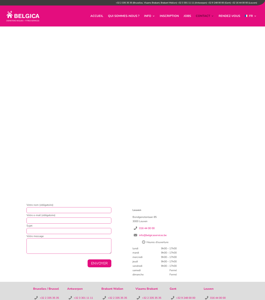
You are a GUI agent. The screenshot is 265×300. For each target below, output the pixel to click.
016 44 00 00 (147, 228)
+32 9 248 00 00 (185, 298)
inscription (169, 16)
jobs (187, 16)
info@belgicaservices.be (153, 235)
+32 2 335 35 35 (49, 298)
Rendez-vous (229, 16)
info (147, 16)
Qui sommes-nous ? (123, 16)
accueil (96, 16)
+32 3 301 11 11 (83, 298)
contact (203, 16)
